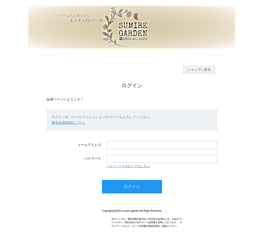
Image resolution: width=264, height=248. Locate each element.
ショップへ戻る (199, 69)
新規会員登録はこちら (68, 123)
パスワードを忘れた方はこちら (128, 166)
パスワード (92, 159)
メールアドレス (89, 145)
